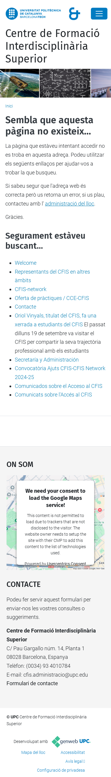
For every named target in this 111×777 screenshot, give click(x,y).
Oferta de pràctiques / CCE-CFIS (52, 298)
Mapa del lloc (33, 752)
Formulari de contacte (32, 683)
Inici (9, 106)
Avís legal (74, 761)
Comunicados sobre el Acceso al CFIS (58, 386)
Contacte (25, 307)
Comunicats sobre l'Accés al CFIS (53, 394)
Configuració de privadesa (61, 770)
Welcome (25, 263)
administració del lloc (69, 203)
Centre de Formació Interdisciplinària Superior (52, 46)
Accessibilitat (73, 752)
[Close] (99, 14)
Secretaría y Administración (47, 360)
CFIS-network (30, 289)
